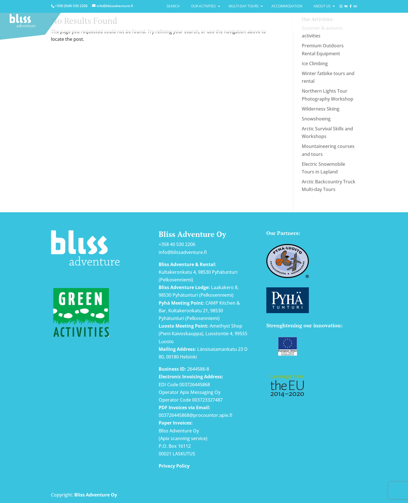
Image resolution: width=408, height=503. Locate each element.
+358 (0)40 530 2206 (71, 5)
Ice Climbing (315, 63)
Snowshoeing (316, 119)
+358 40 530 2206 (177, 244)
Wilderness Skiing (320, 109)
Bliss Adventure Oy (95, 495)
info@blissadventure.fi (183, 252)
